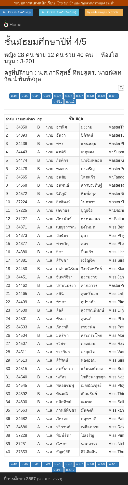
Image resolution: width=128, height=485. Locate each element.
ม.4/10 (113, 96)
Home (12, 24)
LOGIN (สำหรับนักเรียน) (59, 12)
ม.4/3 (35, 96)
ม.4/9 (101, 96)
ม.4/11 (57, 101)
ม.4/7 (79, 96)
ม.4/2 (25, 96)
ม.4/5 (57, 96)
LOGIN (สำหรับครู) (17, 12)
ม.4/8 (90, 96)
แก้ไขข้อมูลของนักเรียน (103, 12)
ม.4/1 (14, 96)
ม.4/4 (46, 96)
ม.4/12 (70, 101)
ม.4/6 (68, 96)
